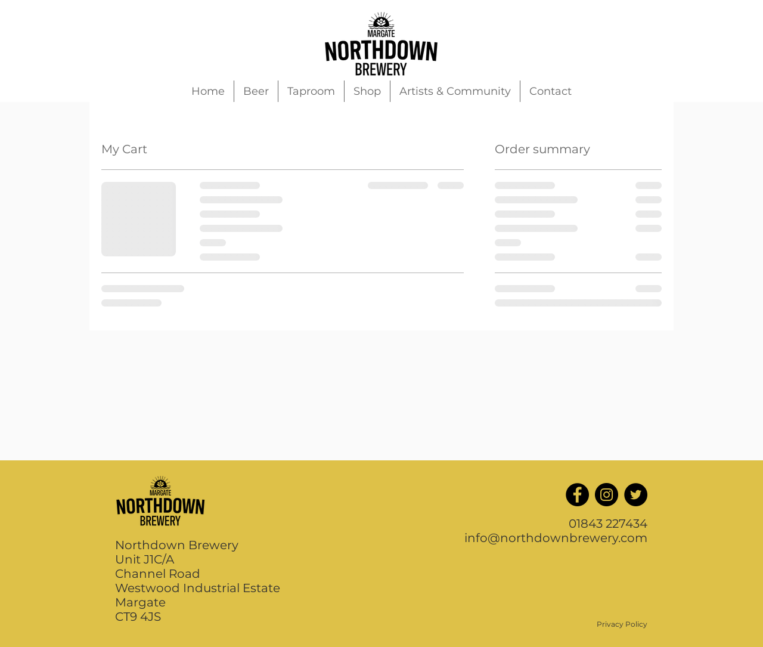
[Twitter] (635, 494)
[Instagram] (606, 494)
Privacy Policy (622, 624)
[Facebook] (577, 494)
